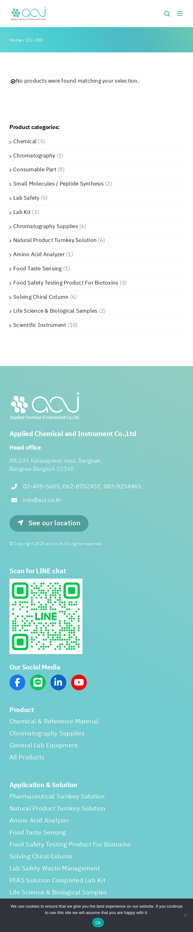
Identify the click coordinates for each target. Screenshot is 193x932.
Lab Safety (26, 198)
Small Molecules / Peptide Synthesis (58, 184)
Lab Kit (22, 212)
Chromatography (34, 155)
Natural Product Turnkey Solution (55, 240)
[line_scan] (45, 581)
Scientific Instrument (39, 325)
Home (15, 40)
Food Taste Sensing (37, 268)
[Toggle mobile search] (167, 13)
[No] (185, 915)
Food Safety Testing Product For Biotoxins (65, 283)
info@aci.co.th (42, 500)
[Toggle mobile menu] (180, 13)
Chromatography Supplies (45, 226)
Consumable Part (34, 169)
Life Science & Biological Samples (55, 311)
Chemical (25, 141)
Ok (98, 922)
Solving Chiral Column (41, 297)
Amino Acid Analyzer (39, 254)
